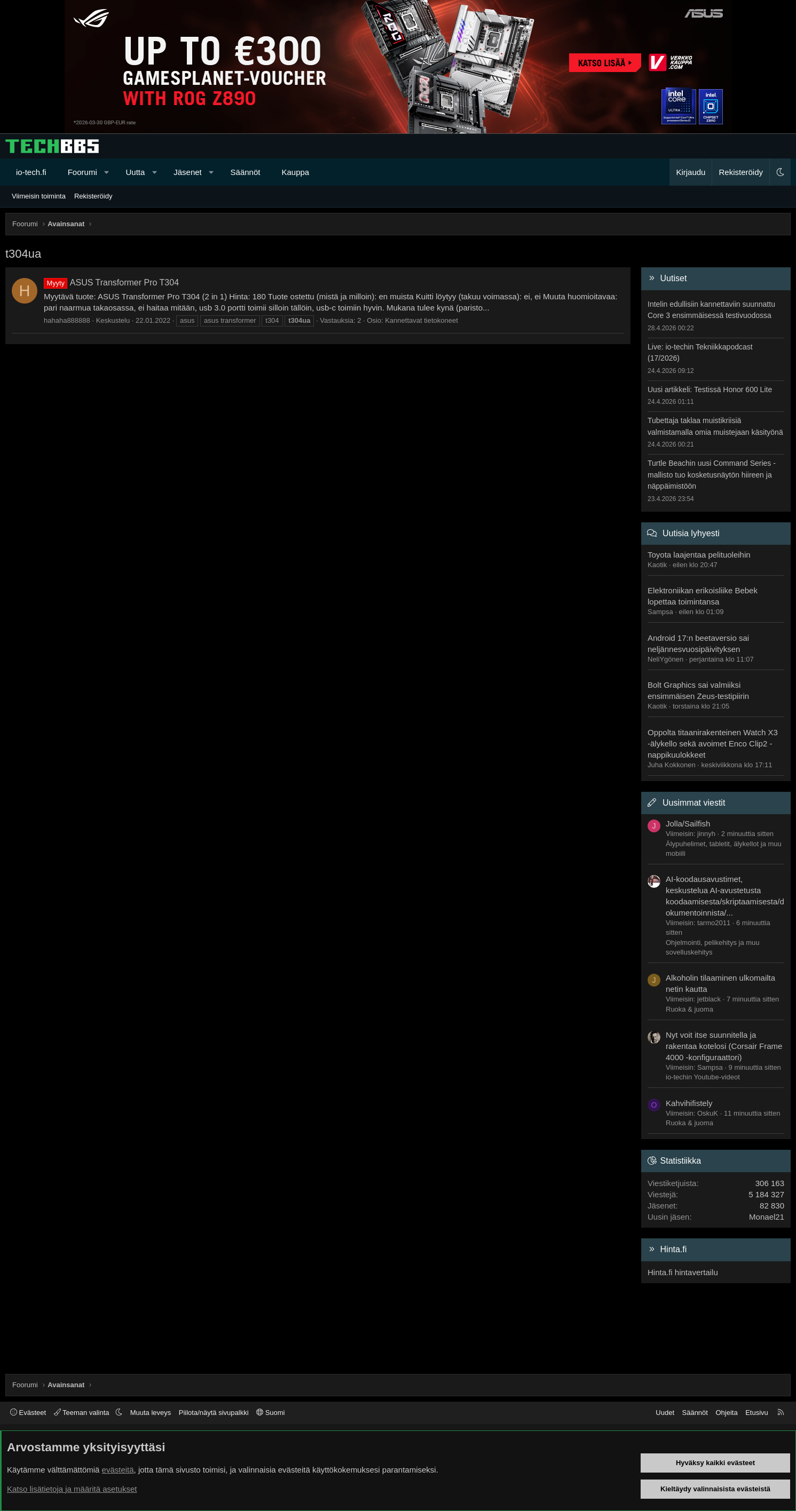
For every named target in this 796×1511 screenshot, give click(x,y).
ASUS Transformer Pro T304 (111, 282)
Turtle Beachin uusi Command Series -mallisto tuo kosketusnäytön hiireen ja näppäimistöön (712, 474)
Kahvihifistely (689, 1103)
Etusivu (756, 1413)
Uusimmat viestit (694, 802)
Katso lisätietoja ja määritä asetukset (72, 1488)
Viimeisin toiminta (39, 196)
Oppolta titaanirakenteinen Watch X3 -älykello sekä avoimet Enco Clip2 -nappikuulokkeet (713, 743)
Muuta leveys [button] (150, 1413)
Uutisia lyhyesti (691, 533)
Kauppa (295, 172)
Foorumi (82, 172)
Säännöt (246, 172)
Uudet (665, 1413)
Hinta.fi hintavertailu (683, 1272)
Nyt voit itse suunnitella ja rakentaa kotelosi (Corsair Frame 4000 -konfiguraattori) (724, 1046)
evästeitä (118, 1469)
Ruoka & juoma (689, 1009)
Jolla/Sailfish (688, 823)
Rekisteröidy (93, 196)
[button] (106, 172)
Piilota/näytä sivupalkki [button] (214, 1413)
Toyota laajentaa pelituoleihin (699, 554)
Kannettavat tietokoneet (421, 320)
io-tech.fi (31, 172)
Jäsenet (188, 172)
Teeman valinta (82, 1413)
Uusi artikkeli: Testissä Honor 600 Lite (710, 389)
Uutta (135, 172)
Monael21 (766, 1216)
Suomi (270, 1413)
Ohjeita (726, 1413)
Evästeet (28, 1413)
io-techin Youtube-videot (703, 1077)
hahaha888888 (67, 320)
